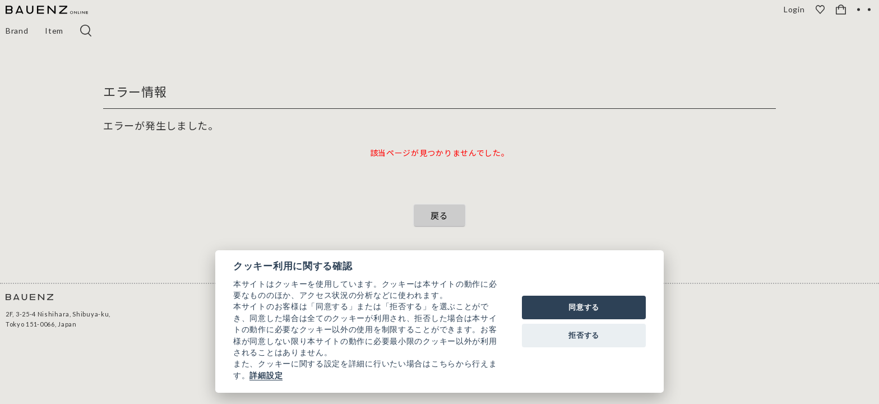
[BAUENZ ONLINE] (47, 10)
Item (54, 30)
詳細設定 (266, 375)
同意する (583, 307)
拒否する (583, 335)
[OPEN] (864, 9)
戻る (439, 215)
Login (795, 9)
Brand (17, 30)
